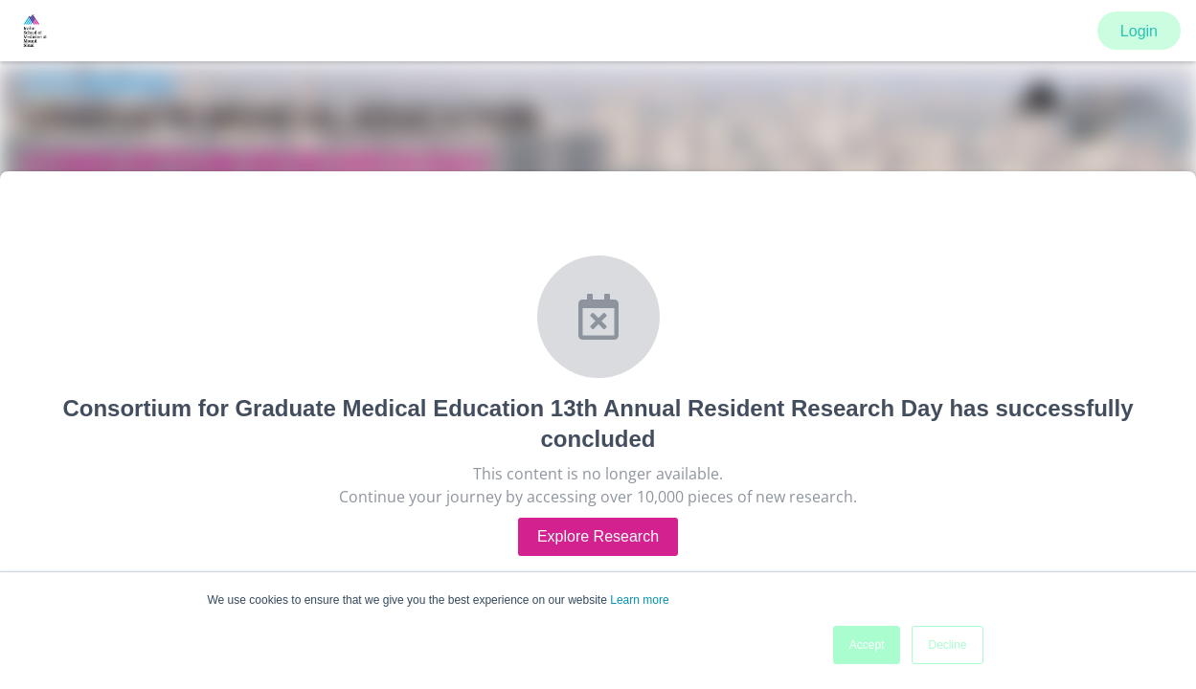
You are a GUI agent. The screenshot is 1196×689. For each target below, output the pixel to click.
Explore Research (598, 536)
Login (1139, 31)
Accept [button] (867, 645)
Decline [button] (947, 645)
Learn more (639, 600)
